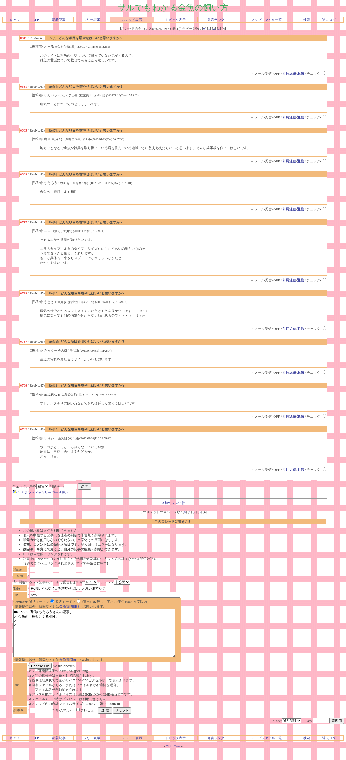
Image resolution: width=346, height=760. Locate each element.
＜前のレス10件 (173, 503)
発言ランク (215, 20)
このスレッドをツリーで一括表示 (40, 493)
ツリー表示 (91, 20)
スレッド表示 (132, 20)
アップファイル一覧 (266, 20)
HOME (13, 20)
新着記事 (59, 20)
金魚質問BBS (69, 606)
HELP (34, 20)
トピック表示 (175, 20)
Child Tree (173, 756)
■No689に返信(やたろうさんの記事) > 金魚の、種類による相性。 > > (104, 638)
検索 (306, 20)
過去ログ (329, 20)
